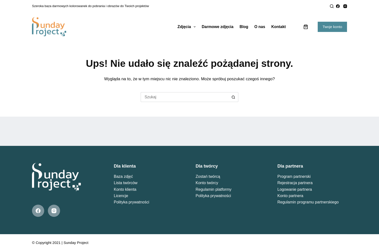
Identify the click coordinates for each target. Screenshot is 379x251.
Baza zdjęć (123, 176)
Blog (244, 27)
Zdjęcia (188, 27)
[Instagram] (345, 6)
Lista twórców (125, 183)
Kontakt (278, 27)
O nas (259, 27)
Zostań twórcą (208, 176)
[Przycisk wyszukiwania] (233, 97)
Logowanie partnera (294, 189)
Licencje (121, 196)
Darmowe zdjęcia (217, 27)
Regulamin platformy (214, 189)
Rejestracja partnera (295, 183)
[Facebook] (338, 6)
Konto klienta (125, 189)
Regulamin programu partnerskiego (308, 202)
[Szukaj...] (185, 97)
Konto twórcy (207, 183)
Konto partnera (290, 196)
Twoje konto (332, 27)
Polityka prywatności (131, 202)
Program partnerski (294, 176)
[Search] (332, 6)
